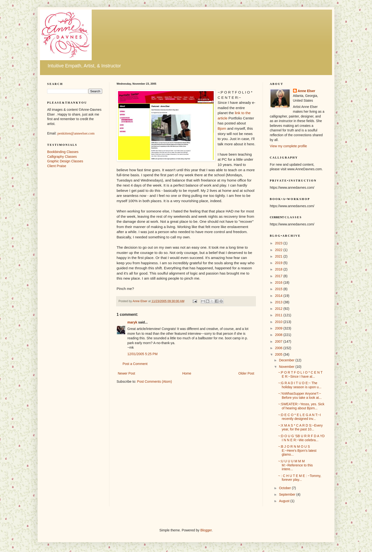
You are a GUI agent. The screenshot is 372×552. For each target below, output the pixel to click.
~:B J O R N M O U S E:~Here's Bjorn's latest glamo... (297, 451)
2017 (279, 276)
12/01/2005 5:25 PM (142, 354)
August (284, 501)
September (287, 494)
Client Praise (56, 166)
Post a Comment (135, 364)
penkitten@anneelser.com (76, 133)
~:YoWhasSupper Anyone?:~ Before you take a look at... (300, 395)
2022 (279, 250)
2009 (279, 328)
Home (186, 373)
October (285, 488)
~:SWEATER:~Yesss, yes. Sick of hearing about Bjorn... (301, 406)
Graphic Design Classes (65, 161)
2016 (279, 282)
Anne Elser (306, 91)
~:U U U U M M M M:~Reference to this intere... (295, 465)
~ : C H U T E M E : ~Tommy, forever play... (299, 478)
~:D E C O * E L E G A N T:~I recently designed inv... (299, 417)
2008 (279, 335)
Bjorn (222, 128)
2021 (279, 256)
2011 (279, 315)
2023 (279, 243)
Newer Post (126, 373)
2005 (279, 354)
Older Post (246, 373)
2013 (279, 302)
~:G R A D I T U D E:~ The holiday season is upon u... (299, 385)
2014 (279, 296)
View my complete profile (288, 146)
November (287, 367)
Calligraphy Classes (62, 157)
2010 (279, 322)
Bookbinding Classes (63, 152)
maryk (132, 322)
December (287, 360)
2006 (279, 348)
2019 (279, 263)
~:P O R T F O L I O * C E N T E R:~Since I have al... (300, 374)
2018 (279, 269)
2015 (279, 289)
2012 (279, 309)
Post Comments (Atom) (154, 381)
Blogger (206, 530)
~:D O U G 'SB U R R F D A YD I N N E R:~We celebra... (301, 438)
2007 (279, 341)
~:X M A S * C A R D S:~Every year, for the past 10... (300, 427)
